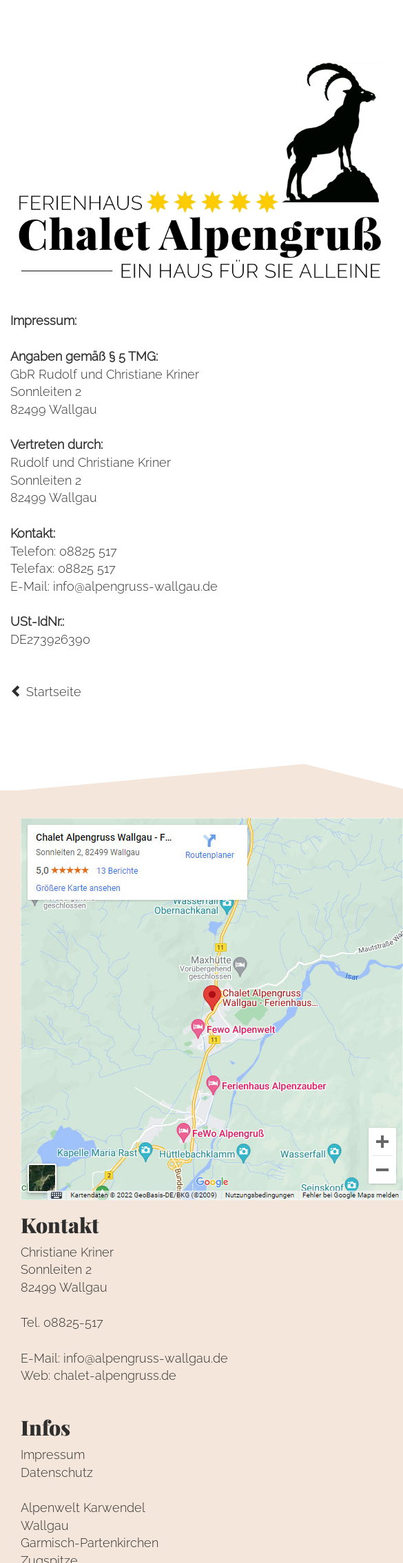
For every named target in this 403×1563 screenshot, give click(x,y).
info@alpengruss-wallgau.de (135, 586)
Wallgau (45, 1525)
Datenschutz (57, 1472)
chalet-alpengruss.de (115, 1375)
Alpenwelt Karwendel (83, 1507)
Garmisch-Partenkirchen (89, 1542)
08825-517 (73, 1322)
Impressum (53, 1454)
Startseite (45, 691)
